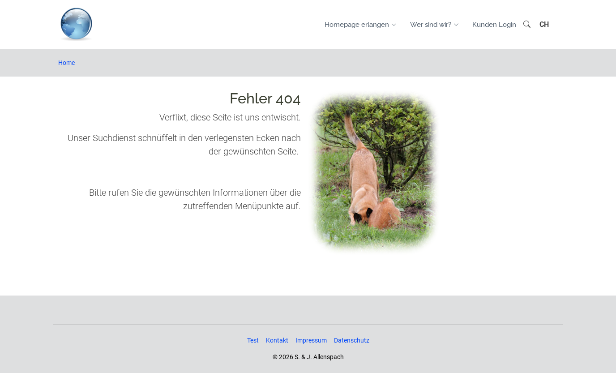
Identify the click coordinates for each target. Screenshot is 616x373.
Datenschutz (351, 340)
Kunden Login (494, 25)
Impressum (311, 340)
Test (253, 340)
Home (66, 62)
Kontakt (277, 340)
